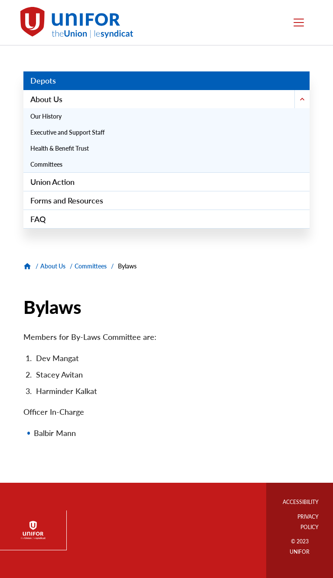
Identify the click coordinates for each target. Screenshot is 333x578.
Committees (91, 266)
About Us (52, 266)
